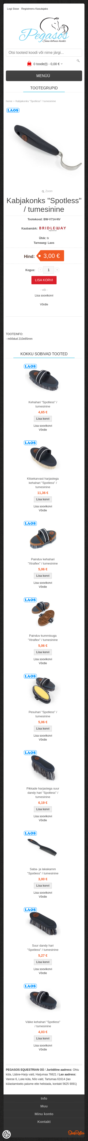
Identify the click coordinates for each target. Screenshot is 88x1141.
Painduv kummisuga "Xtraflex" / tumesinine (43, 638)
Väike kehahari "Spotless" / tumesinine (42, 1024)
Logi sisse (13, 8)
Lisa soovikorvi (44, 295)
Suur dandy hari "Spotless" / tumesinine (42, 947)
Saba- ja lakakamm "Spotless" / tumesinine (42, 871)
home (9, 101)
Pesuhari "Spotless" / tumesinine (43, 714)
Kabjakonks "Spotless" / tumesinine (35, 101)
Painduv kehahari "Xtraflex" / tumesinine (43, 561)
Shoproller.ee (76, 1132)
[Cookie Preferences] (6, 1134)
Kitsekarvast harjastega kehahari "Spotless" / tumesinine (43, 483)
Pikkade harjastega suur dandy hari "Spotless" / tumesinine (43, 793)
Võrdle (44, 304)
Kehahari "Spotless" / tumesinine (43, 404)
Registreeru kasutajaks (34, 8)
